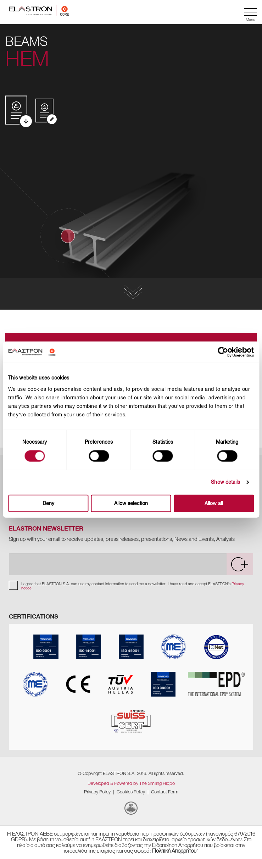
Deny (48, 503)
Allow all (214, 503)
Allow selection (131, 503)
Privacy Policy (97, 791)
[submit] (239, 564)
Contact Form (164, 791)
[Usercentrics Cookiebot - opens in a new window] (229, 352)
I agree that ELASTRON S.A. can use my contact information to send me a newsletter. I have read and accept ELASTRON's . (132, 586)
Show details (225, 482)
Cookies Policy (131, 791)
